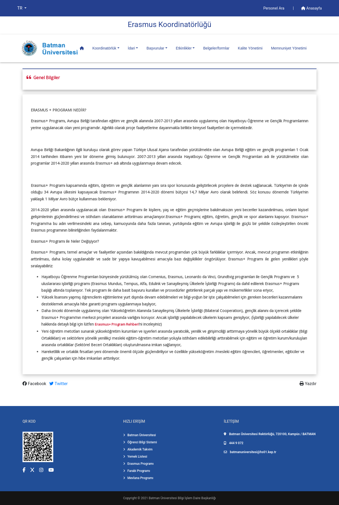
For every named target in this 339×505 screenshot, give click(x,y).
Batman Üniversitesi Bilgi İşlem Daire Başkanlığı (182, 498)
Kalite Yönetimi (250, 48)
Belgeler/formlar (216, 48)
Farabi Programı (136, 471)
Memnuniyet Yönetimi (288, 48)
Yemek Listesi (135, 456)
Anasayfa (311, 8)
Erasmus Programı (138, 464)
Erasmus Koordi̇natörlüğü (169, 24)
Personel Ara (274, 8)
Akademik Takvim (138, 449)
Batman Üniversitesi (139, 435)
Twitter (58, 383)
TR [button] (20, 8)
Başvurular (155, 48)
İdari (131, 48)
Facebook (35, 383)
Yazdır (308, 383)
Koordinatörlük (104, 48)
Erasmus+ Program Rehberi (117, 324)
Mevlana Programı (138, 478)
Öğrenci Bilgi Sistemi (140, 442)
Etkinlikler (184, 48)
